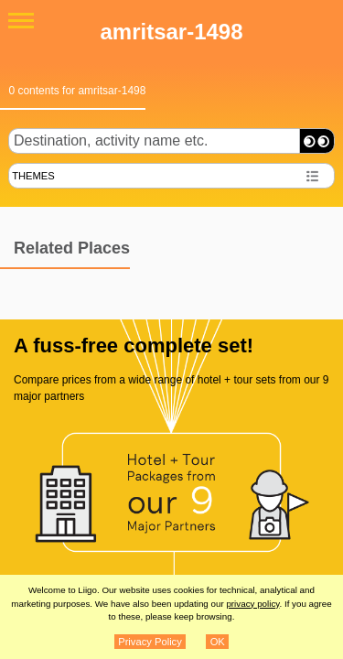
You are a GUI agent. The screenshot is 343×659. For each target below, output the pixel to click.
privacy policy (252, 604)
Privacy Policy (150, 641)
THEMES (33, 175)
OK (217, 641)
